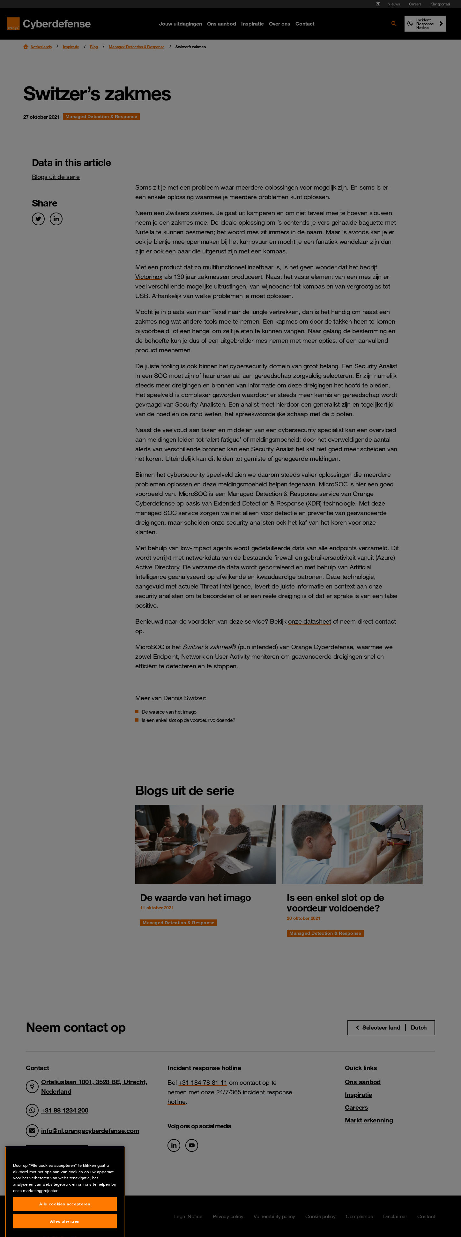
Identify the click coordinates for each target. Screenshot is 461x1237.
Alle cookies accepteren (64, 1223)
